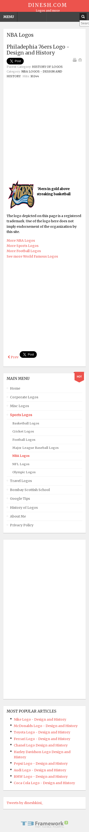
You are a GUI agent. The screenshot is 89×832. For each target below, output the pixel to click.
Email (80, 60)
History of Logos (47, 66)
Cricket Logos (23, 431)
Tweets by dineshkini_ (25, 802)
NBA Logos (20, 455)
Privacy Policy (21, 524)
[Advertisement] (44, 128)
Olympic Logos (24, 471)
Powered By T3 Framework (44, 823)
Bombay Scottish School (30, 489)
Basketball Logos (25, 422)
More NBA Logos (21, 240)
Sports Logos (21, 414)
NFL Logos (20, 463)
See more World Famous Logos (32, 256)
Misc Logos (19, 405)
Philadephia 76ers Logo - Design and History (38, 50)
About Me (18, 516)
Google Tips (20, 498)
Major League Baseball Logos (35, 447)
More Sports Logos (22, 246)
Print (74, 60)
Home (15, 387)
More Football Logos (24, 251)
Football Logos (23, 439)
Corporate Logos (24, 396)
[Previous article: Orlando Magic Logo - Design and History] (13, 357)
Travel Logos (21, 480)
